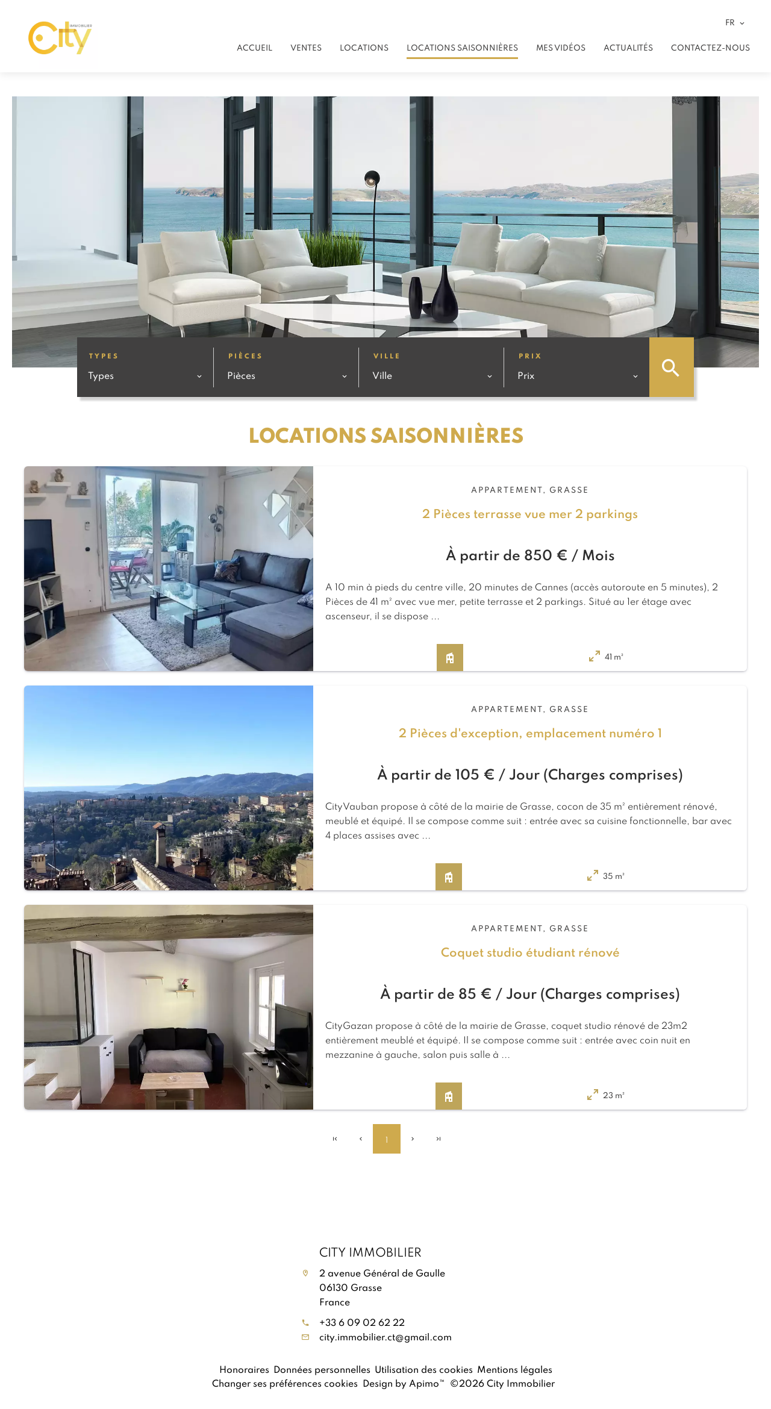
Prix (530, 355)
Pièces (245, 355)
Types (104, 355)
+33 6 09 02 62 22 (362, 1322)
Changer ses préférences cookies (285, 1383)
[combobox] (145, 375)
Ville (387, 355)
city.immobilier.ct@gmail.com (385, 1337)
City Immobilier (370, 1252)
